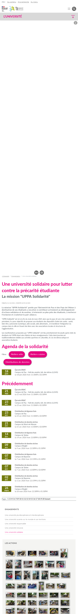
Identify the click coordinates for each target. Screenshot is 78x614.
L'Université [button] (13, 16)
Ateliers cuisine (37, 354)
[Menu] (69, 9)
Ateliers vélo (17, 354)
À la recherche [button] (23, 2)
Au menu (34, 2)
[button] (67, 16)
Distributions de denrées (17, 362)
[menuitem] (39, 515)
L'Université (5, 276)
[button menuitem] (74, 9)
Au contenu (11, 2)
